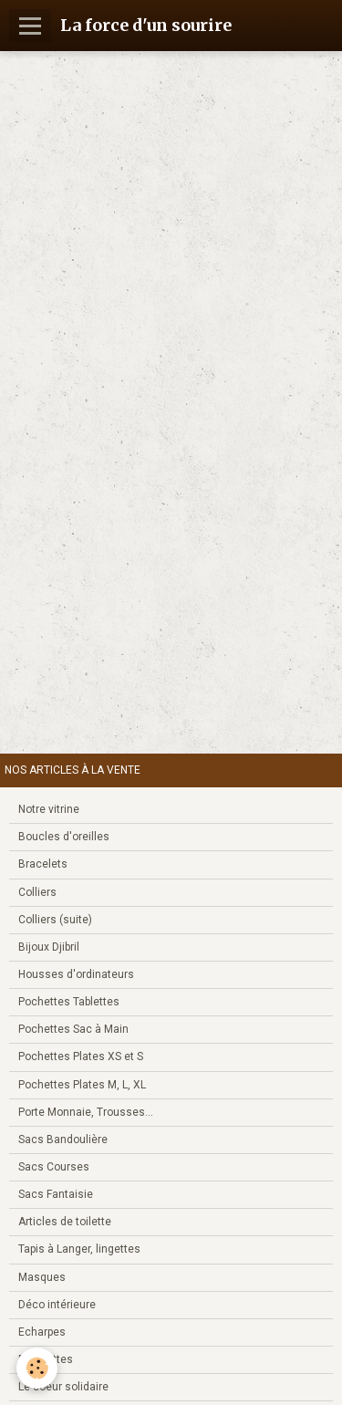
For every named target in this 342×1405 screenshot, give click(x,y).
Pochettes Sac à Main (73, 1029)
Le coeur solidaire (63, 1386)
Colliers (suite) (55, 919)
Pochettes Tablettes (68, 1001)
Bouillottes (45, 1359)
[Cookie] (36, 1368)
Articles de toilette (64, 1221)
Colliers (37, 892)
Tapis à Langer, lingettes (79, 1249)
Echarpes (42, 1332)
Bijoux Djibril (48, 947)
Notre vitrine (48, 809)
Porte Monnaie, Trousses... (85, 1112)
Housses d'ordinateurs (76, 974)
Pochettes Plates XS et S (80, 1056)
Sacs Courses (53, 1166)
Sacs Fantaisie (55, 1194)
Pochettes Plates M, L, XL (82, 1084)
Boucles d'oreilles (63, 836)
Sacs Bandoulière (63, 1139)
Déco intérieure (57, 1304)
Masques (42, 1277)
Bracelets (42, 864)
